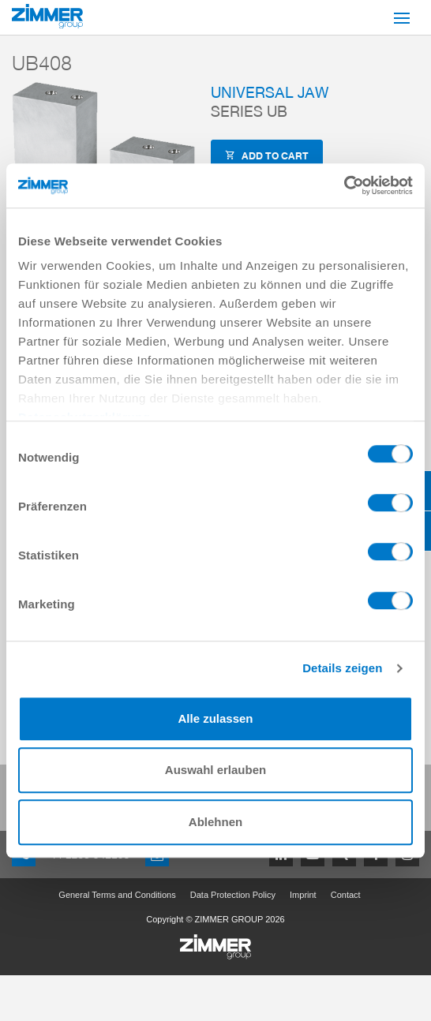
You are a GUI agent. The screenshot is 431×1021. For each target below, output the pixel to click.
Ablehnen (215, 821)
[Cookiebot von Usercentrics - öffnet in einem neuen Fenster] (344, 185)
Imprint (303, 894)
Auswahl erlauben (215, 769)
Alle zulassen (215, 718)
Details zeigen (342, 668)
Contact (346, 894)
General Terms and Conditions (116, 894)
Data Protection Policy (232, 894)
